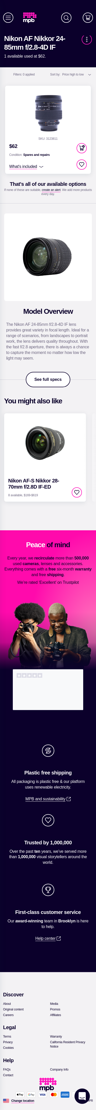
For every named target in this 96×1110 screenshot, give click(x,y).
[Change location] (22, 1100)
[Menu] (8, 18)
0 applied (24, 74)
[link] (31, 17)
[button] (82, 148)
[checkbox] (82, 164)
